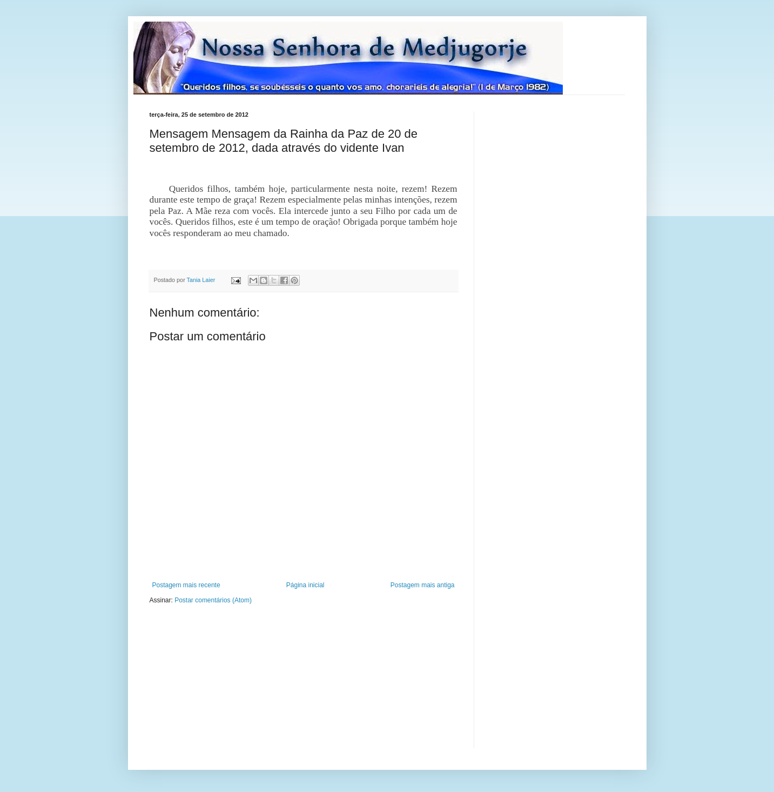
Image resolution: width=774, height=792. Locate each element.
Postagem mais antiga (423, 585)
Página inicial (305, 585)
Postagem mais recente (186, 585)
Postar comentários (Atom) (213, 600)
